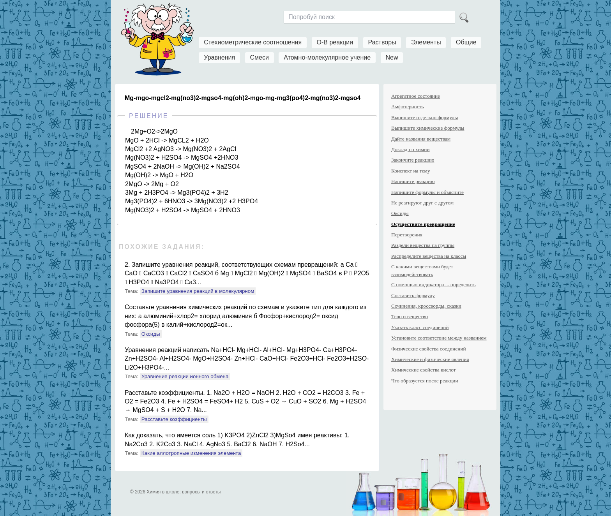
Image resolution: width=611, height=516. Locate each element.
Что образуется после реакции (424, 381)
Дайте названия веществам (420, 139)
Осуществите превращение (423, 224)
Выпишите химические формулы (427, 128)
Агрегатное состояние (415, 96)
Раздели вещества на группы (422, 245)
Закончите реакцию (412, 160)
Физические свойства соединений (428, 349)
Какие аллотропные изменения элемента (191, 453)
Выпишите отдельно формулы (424, 117)
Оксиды (150, 334)
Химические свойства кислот (423, 370)
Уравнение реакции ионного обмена (185, 376)
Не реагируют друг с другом (422, 203)
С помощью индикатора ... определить (433, 284)
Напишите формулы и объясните (427, 192)
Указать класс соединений (420, 327)
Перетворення (406, 235)
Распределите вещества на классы (428, 256)
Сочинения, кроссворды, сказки (426, 306)
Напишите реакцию (412, 181)
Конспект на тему (410, 171)
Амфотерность (407, 106)
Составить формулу (413, 295)
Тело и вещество (409, 316)
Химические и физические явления (430, 359)
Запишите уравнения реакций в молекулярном (197, 291)
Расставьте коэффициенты (174, 419)
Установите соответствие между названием (439, 338)
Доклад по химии (410, 149)
